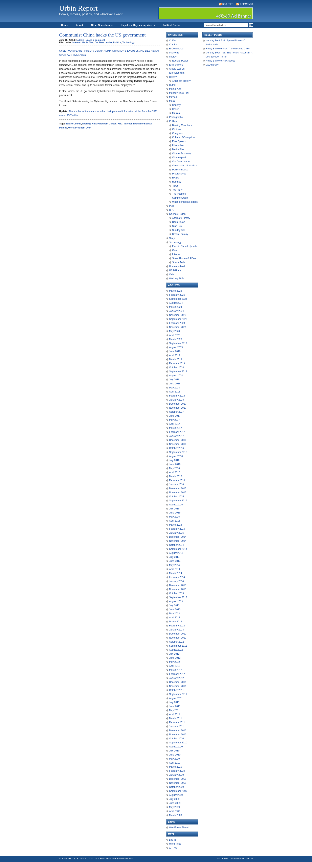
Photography (176, 117)
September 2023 (178, 319)
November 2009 (177, 783)
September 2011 (178, 694)
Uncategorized (177, 266)
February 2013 (177, 625)
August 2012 (176, 649)
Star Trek (177, 226)
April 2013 (174, 617)
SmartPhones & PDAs (184, 258)
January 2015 (176, 532)
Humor (172, 84)
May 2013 (174, 613)
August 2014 (176, 553)
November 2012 (177, 637)
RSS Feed (227, 4)
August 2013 (176, 601)
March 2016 (175, 476)
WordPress (175, 843)
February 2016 (177, 480)
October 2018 (176, 367)
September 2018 (178, 371)
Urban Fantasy (180, 234)
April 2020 (174, 335)
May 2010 (174, 758)
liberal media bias (142, 123)
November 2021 (177, 327)
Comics (173, 44)
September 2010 (178, 742)
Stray (172, 238)
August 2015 (176, 504)
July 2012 (174, 653)
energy (173, 56)
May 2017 (174, 419)
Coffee (172, 40)
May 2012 (174, 662)
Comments (246, 4)
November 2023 (177, 315)
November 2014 (177, 541)
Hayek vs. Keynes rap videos (138, 25)
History (173, 76)
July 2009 (174, 799)
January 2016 (176, 484)
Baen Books (178, 222)
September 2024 (178, 298)
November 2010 (177, 734)
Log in (172, 839)
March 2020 (175, 339)
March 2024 (175, 307)
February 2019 (177, 363)
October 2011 (176, 690)
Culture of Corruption (183, 137)
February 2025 (177, 294)
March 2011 (175, 718)
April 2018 (174, 391)
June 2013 (174, 609)
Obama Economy (181, 153)
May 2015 (174, 516)
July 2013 (174, 605)
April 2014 (174, 569)
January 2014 (176, 581)
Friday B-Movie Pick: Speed (220, 60)
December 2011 (177, 682)
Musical (176, 113)
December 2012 (177, 633)
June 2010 (174, 754)
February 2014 (177, 577)
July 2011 (174, 702)
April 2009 (174, 811)
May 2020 (174, 331)
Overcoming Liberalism (184, 165)
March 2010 (175, 766)
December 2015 (177, 488)
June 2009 (174, 803)
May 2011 (174, 710)
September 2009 (178, 791)
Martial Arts (175, 89)
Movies (173, 97)
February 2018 (177, 395)
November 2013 (177, 589)
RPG (171, 210)
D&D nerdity (212, 64)
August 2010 (176, 746)
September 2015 (178, 500)
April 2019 (174, 355)
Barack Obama (73, 123)
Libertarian (178, 145)
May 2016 (174, 468)
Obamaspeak (179, 157)
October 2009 (176, 787)
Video (172, 274)
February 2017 (177, 432)
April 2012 (174, 666)
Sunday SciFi (179, 230)
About (79, 25)
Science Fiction (177, 214)
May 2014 (174, 565)
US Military (175, 270)
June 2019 (174, 351)
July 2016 (174, 460)
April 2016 (174, 472)
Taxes (175, 185)
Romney (176, 181)
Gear (175, 250)
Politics (117, 42)
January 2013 (176, 629)
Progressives (179, 173)
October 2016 (176, 448)
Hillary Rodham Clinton (104, 123)
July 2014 (174, 557)
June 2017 (174, 415)
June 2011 (174, 706)
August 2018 (176, 375)
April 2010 (174, 762)
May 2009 (174, 807)
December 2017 (177, 403)
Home (64, 25)
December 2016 (177, 440)
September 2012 (178, 645)
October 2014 (176, 545)
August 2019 (176, 347)
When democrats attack (185, 201)
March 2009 (175, 815)
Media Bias (87, 42)
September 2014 (178, 549)
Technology (128, 42)
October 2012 (176, 641)
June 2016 (174, 464)
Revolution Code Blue (92, 859)
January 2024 (176, 311)
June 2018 (174, 383)
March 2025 (175, 290)
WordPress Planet (179, 827)
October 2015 (176, 496)
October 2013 (176, 593)
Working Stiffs (176, 278)
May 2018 (174, 387)
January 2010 (176, 774)
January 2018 (176, 399)
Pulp (171, 206)
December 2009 (177, 778)
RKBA (175, 177)
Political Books (171, 25)
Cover (175, 109)
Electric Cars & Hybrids (184, 246)
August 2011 (176, 698)
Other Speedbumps (102, 25)
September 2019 (178, 343)
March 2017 (175, 428)
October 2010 (176, 738)
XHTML (173, 847)
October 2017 (176, 411)
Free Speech (179, 141)
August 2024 (176, 303)
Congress (177, 133)
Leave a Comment (95, 40)
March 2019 (175, 359)
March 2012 (175, 670)
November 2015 (177, 492)
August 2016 (176, 456)
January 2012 (176, 678)
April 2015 (174, 520)
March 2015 (175, 524)
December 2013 (177, 585)
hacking (86, 123)
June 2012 (174, 657)
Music (172, 101)
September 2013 (178, 597)
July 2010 (174, 750)
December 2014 (177, 536)
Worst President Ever (79, 127)
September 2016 (178, 452)
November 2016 (177, 444)
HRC (120, 123)
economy (174, 52)
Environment (176, 64)
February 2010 (177, 770)
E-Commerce (176, 48)
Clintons (176, 129)
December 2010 (177, 730)
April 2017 (174, 424)
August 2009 (176, 795)
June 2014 (174, 561)
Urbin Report (78, 8)
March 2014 (175, 573)
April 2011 (174, 714)
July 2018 (174, 379)
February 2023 (177, 323)
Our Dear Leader (103, 42)
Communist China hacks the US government (102, 35)
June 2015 (174, 512)
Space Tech (178, 262)
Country (176, 105)
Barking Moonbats (182, 125)
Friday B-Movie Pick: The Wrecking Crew (227, 48)
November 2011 (177, 686)
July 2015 (174, 508)
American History (181, 80)
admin (80, 40)
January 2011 (176, 726)
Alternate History (181, 218)
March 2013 (175, 621)
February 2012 (177, 674)
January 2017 (176, 436)
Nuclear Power (180, 60)
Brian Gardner (125, 859)
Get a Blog (223, 859)
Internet (76, 42)
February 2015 (177, 528)
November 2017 (177, 407)
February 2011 (177, 722)
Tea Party (177, 189)
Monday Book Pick (179, 93)
